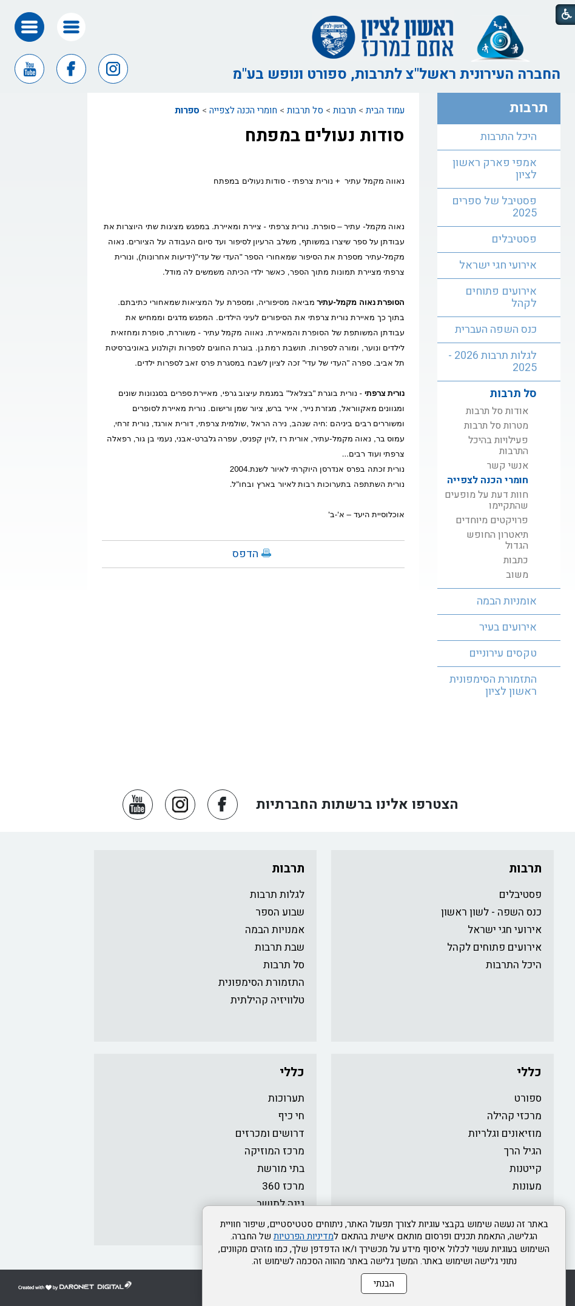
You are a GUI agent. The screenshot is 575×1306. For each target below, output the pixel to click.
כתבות (515, 560)
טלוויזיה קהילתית (267, 1000)
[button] (71, 27)
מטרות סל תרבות (496, 425)
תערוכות (286, 1098)
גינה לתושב (280, 1203)
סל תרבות (305, 110)
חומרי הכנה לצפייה (243, 110)
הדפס (245, 554)
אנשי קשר (507, 465)
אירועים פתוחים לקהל (501, 297)
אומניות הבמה (507, 601)
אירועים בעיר (508, 627)
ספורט (528, 1098)
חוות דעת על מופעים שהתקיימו (486, 500)
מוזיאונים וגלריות (505, 1133)
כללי (529, 1072)
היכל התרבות (508, 137)
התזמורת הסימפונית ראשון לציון (493, 685)
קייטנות (525, 1168)
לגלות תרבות (277, 894)
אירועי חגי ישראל (498, 265)
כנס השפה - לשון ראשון (491, 912)
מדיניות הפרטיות (304, 1236)
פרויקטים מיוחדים (492, 520)
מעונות (527, 1186)
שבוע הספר (279, 912)
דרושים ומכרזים (269, 1133)
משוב (517, 575)
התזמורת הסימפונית (261, 982)
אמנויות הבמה (274, 929)
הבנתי (384, 1283)
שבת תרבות (279, 947)
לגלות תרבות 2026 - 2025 (492, 361)
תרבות (344, 110)
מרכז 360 (283, 1186)
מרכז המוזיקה (274, 1151)
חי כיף (291, 1115)
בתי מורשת (280, 1168)
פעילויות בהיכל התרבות (498, 445)
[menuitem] (498, 137)
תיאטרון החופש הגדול (497, 540)
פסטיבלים (514, 239)
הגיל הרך (523, 1151)
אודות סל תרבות (497, 411)
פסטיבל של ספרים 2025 (494, 207)
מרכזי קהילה (514, 1115)
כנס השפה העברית (496, 329)
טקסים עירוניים (503, 653)
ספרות (187, 110)
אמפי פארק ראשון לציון (494, 169)
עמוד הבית (385, 110)
